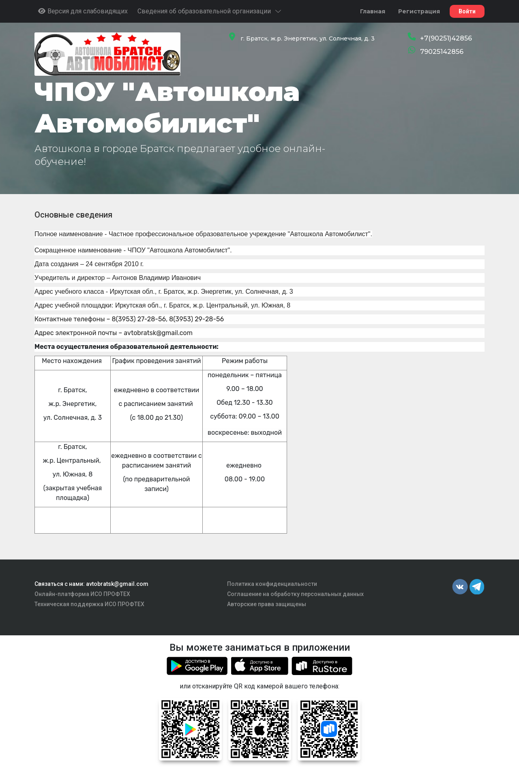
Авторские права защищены (266, 604)
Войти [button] (467, 11)
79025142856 (441, 52)
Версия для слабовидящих (83, 11)
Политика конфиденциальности (272, 584)
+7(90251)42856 (446, 38)
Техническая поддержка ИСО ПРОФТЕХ (89, 604)
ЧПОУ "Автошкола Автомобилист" (167, 107)
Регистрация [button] (419, 11)
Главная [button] (372, 11)
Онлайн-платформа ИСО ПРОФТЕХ (82, 594)
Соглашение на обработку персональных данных (295, 594)
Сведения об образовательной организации (209, 11)
